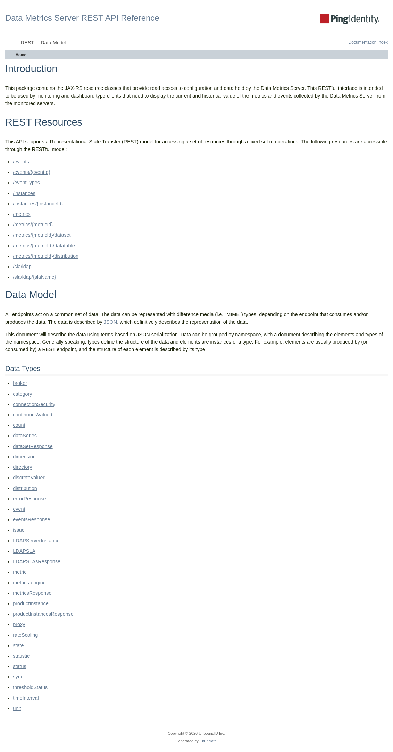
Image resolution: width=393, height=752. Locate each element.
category (22, 394)
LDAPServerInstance (36, 540)
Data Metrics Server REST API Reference (82, 18)
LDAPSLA (24, 551)
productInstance (30, 603)
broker (20, 383)
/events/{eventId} (31, 172)
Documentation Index (368, 42)
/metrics (21, 214)
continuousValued (32, 414)
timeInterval (26, 698)
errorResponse (29, 498)
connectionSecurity (34, 404)
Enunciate (208, 741)
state (18, 645)
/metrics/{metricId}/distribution (45, 256)
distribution (25, 488)
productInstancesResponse (43, 614)
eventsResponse (31, 519)
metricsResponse (32, 593)
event (19, 509)
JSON (110, 322)
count (19, 425)
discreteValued (29, 477)
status (19, 666)
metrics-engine (29, 582)
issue (19, 530)
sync (18, 676)
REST (27, 42)
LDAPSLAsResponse (36, 561)
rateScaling (25, 635)
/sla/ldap (22, 266)
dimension (24, 456)
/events (21, 161)
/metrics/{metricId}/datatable (44, 245)
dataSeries (25, 435)
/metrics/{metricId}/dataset (41, 235)
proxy (19, 624)
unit (17, 708)
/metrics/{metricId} (33, 224)
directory (22, 467)
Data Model (53, 42)
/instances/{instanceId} (38, 203)
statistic (21, 656)
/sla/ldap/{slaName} (34, 277)
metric (19, 572)
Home (21, 55)
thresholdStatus (30, 687)
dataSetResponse (32, 446)
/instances (24, 193)
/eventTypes (26, 182)
